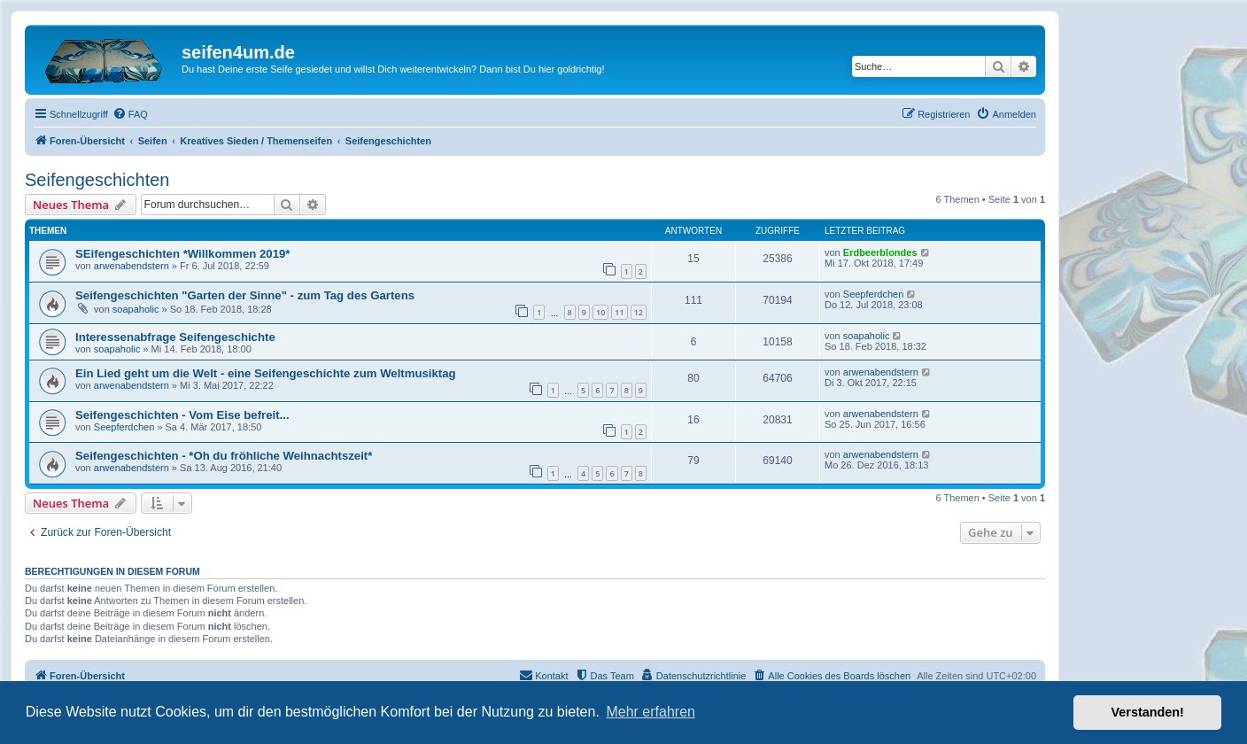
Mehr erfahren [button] (650, 711)
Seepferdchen (873, 294)
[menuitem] (130, 114)
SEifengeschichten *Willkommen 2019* (182, 253)
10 (600, 312)
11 (619, 312)
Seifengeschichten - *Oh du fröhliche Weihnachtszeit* (223, 455)
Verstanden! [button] (1147, 712)
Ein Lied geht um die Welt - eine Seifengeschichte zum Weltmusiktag (265, 373)
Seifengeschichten (97, 180)
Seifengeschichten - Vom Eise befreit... (182, 415)
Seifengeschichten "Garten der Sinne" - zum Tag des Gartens (244, 295)
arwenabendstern (131, 265)
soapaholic (135, 309)
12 (638, 312)
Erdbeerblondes (880, 252)
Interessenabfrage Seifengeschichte (175, 337)
